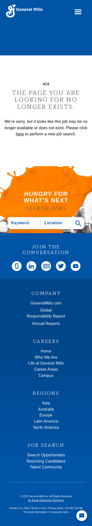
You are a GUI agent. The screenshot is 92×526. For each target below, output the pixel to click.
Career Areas (46, 369)
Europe (46, 415)
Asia (46, 403)
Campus (46, 375)
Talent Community (46, 467)
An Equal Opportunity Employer (46, 500)
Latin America (46, 421)
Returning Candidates (46, 461)
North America (46, 427)
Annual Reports (46, 323)
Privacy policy (56, 508)
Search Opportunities (46, 455)
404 (46, 84)
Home (46, 351)
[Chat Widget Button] (81, 515)
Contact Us (15, 508)
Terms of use (38, 508)
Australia (46, 409)
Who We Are (46, 357)
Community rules (58, 512)
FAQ (26, 508)
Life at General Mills (46, 363)
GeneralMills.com (46, 303)
